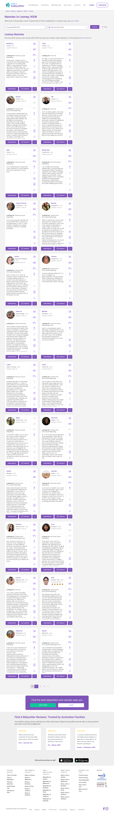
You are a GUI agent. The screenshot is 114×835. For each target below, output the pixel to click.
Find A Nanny (45, 5)
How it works (67, 5)
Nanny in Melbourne (28, 778)
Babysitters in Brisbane (47, 786)
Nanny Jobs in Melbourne (65, 780)
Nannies (19, 11)
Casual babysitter (84, 780)
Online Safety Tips (11, 787)
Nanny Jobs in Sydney (65, 776)
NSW (25, 11)
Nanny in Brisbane (27, 783)
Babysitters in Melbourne (47, 782)
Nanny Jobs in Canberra (65, 793)
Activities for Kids (11, 791)
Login (91, 5)
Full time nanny (83, 775)
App (31, 809)
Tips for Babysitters (10, 778)
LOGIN (71, 705)
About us (72, 809)
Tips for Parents (12, 775)
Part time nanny (83, 777)
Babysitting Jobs (56, 5)
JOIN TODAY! (43, 705)
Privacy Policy (63, 809)
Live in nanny (82, 782)
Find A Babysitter (33, 5)
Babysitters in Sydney (47, 778)
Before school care (83, 790)
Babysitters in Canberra (47, 795)
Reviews (37, 809)
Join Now (102, 5)
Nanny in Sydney (30, 775)
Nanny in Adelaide (27, 794)
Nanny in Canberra (27, 789)
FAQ (84, 5)
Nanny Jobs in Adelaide (65, 798)
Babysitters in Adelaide (47, 800)
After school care (82, 785)
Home (8, 11)
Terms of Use (53, 809)
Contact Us (77, 5)
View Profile (12, 89)
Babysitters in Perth (47, 791)
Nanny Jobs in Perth (65, 789)
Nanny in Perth (29, 786)
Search (13, 11)
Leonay (30, 11)
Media (44, 809)
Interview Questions (10, 783)
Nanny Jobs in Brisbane (65, 785)
